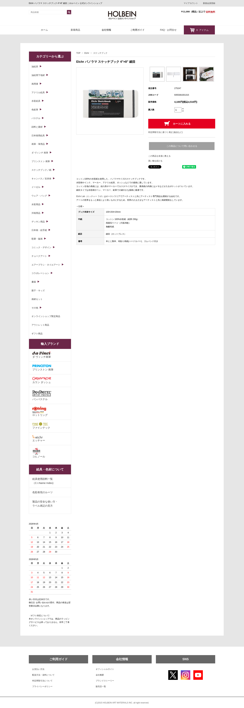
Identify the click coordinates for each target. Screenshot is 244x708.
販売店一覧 (101, 686)
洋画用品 (36, 213)
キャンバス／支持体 (41, 178)
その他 (35, 308)
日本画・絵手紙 (39, 230)
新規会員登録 (209, 3)
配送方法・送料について (43, 675)
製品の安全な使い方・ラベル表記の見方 (45, 503)
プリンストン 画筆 (41, 161)
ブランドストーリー (105, 681)
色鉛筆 (35, 109)
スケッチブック (100, 53)
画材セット (37, 299)
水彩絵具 (36, 101)
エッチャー (38, 438)
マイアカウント (191, 3)
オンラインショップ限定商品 (46, 316)
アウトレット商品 (40, 325)
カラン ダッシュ (41, 380)
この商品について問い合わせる (181, 146)
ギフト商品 (37, 333)
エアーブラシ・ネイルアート (46, 264)
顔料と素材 (37, 127)
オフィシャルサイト (105, 669)
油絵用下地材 (38, 75)
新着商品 (75, 29)
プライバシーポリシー (42, 686)
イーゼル (36, 187)
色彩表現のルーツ (42, 492)
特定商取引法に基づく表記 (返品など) (165, 132)
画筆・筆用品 (38, 144)
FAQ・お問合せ (168, 29)
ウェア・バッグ (39, 195)
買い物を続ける (155, 161)
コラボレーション (40, 273)
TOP (78, 53)
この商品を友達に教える (159, 156)
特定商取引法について (42, 681)
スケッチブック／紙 (41, 170)
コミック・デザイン (41, 247)
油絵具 (35, 66)
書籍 (34, 282)
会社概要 (100, 675)
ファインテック (41, 425)
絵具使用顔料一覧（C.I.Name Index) (42, 480)
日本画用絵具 (38, 135)
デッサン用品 (38, 221)
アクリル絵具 (38, 92)
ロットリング (40, 411)
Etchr (86, 53)
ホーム (44, 29)
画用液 (35, 84)
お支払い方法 (38, 669)
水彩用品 (36, 204)
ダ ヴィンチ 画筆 (40, 152)
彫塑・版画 (37, 239)
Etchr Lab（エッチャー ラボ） (90, 196)
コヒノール (38, 453)
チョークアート (39, 256)
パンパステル (41, 395)
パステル (36, 118)
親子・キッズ (38, 290)
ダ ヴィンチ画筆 (41, 354)
